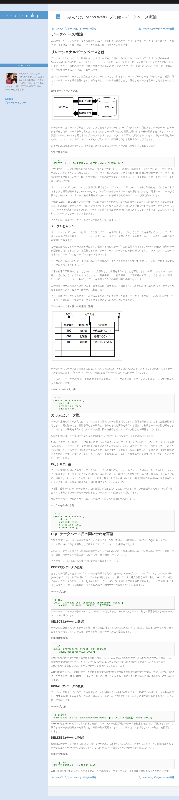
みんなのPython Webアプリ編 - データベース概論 (58, 17)
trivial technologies (24, 15)
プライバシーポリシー (15, 102)
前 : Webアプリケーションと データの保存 (73, 28)
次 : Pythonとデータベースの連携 (156, 28)
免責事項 (8, 99)
